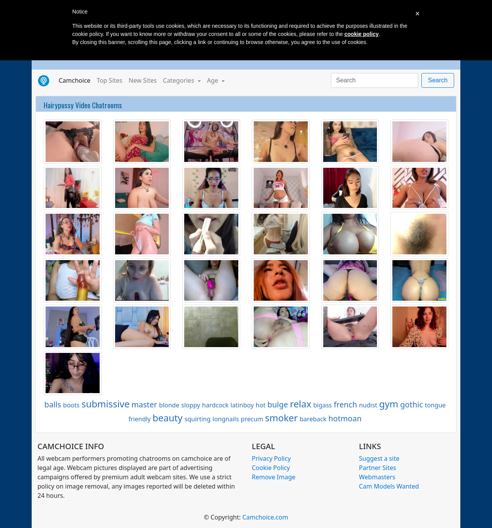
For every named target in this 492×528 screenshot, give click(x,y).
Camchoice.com (265, 517)
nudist (368, 405)
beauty (168, 417)
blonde (169, 405)
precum (252, 419)
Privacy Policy (271, 458)
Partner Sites (377, 467)
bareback (313, 419)
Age (213, 80)
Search (438, 80)
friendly (140, 419)
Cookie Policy (271, 467)
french (345, 404)
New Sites (143, 80)
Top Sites (109, 80)
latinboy (242, 405)
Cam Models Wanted (389, 486)
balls (52, 404)
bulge (277, 404)
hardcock (215, 405)
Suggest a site (379, 458)
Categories (179, 80)
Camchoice (76, 80)
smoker (281, 417)
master (144, 404)
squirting (198, 419)
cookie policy (361, 34)
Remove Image (273, 477)
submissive (105, 403)
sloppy (190, 405)
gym (388, 403)
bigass (322, 405)
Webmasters (377, 477)
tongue (435, 405)
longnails (225, 419)
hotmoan (344, 418)
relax (300, 403)
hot (260, 405)
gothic (411, 404)
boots (71, 405)
